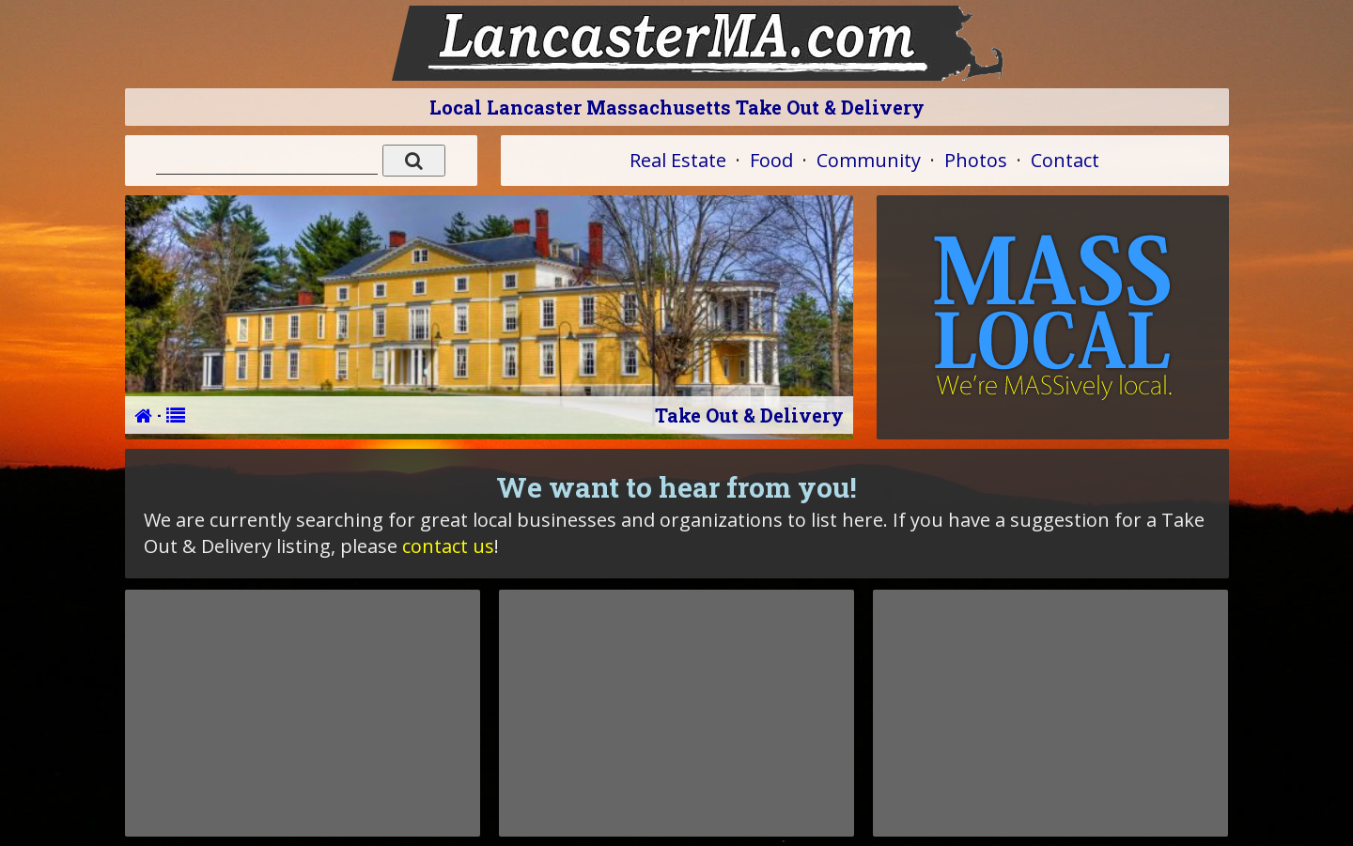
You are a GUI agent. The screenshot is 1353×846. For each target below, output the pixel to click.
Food (771, 160)
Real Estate (678, 160)
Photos (975, 160)
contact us (448, 546)
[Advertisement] (302, 712)
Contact (1065, 160)
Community (868, 160)
